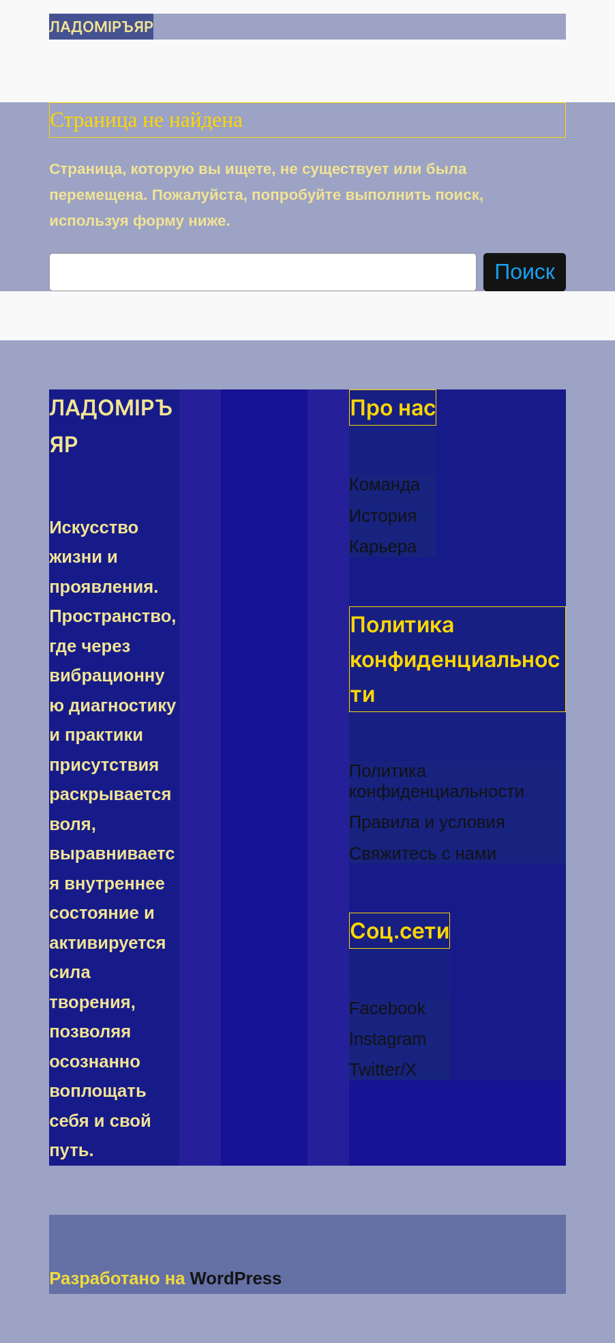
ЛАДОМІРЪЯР (101, 26)
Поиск (524, 271)
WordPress (236, 1278)
